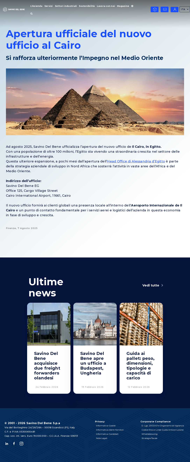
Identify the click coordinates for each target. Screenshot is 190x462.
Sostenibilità (87, 6)
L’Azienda (36, 6)
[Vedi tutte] (162, 285)
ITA (184, 9)
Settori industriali (66, 6)
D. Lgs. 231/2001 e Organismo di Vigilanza (163, 425)
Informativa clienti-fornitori (110, 429)
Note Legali (101, 438)
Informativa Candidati (107, 434)
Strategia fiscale (149, 438)
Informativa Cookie (105, 425)
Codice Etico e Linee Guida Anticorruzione (163, 429)
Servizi (48, 6)
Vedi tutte (150, 285)
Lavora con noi (106, 6)
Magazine (123, 6)
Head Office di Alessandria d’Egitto (136, 161)
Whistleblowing (149, 434)
